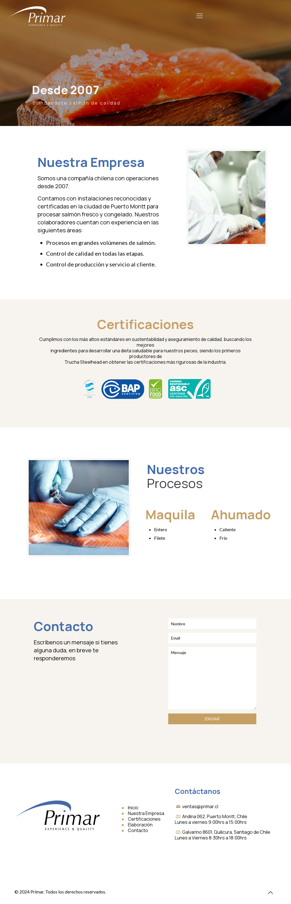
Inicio (133, 807)
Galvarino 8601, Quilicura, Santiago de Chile (226, 832)
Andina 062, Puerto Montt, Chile (214, 816)
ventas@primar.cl (200, 806)
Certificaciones (144, 819)
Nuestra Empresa (146, 813)
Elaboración (140, 825)
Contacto (138, 830)
